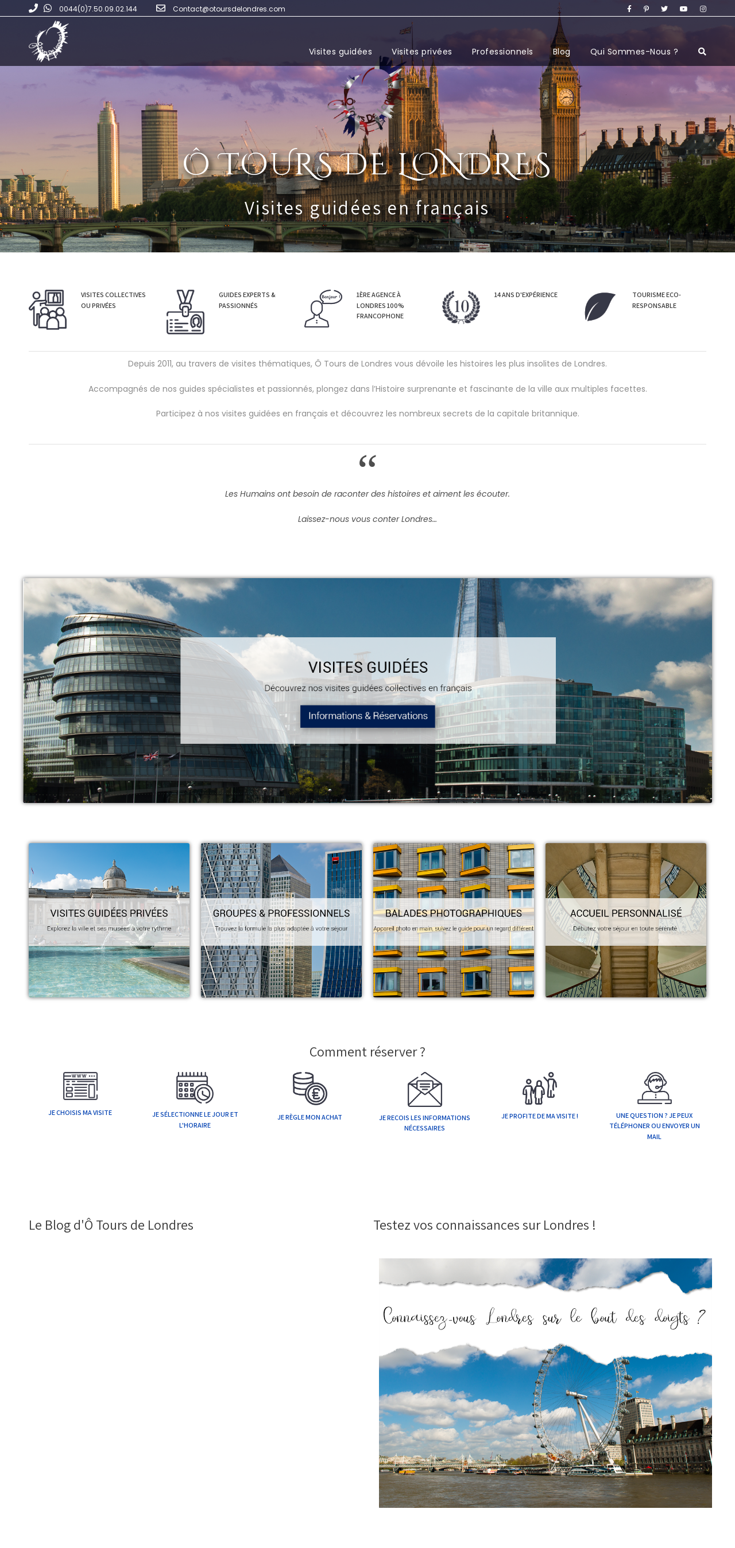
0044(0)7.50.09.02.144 (98, 9)
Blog (562, 51)
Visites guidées (341, 51)
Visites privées (422, 51)
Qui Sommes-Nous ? (634, 51)
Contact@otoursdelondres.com (229, 9)
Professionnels (502, 51)
